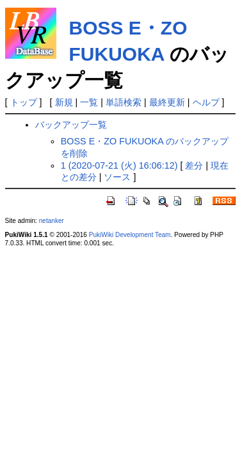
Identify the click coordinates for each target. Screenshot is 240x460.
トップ (23, 102)
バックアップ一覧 (71, 124)
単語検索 (123, 102)
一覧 (89, 102)
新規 (64, 102)
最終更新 (167, 102)
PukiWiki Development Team (130, 234)
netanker (51, 220)
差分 (194, 165)
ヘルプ (206, 102)
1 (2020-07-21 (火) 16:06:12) (119, 165)
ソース (117, 177)
